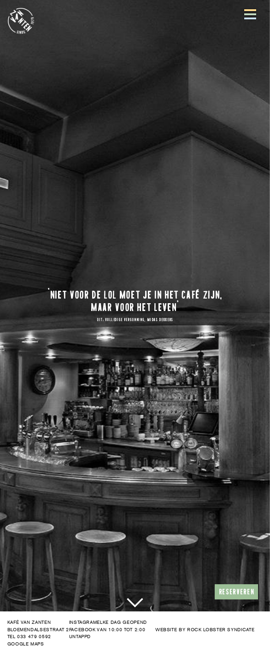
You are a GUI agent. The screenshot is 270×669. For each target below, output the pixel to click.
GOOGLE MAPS (25, 644)
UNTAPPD (80, 637)
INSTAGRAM (83, 622)
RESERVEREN (236, 591)
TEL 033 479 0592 (29, 637)
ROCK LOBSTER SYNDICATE (220, 629)
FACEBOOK (82, 629)
